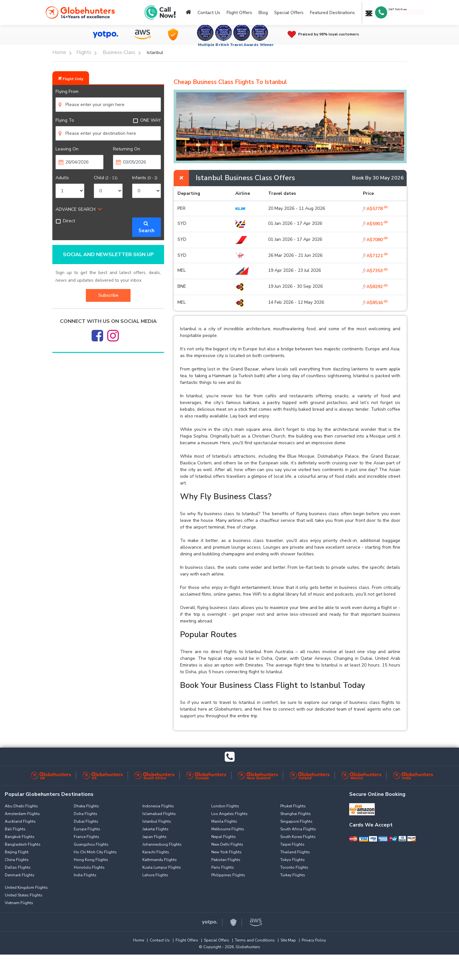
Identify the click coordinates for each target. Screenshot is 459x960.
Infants (144, 178)
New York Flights (226, 852)
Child (105, 178)
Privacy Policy (314, 940)
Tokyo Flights (292, 859)
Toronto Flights (294, 867)
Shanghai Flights (295, 813)
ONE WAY (147, 120)
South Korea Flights (298, 836)
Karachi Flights (155, 852)
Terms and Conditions (255, 940)
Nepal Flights (223, 836)
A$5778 (375, 209)
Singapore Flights (296, 821)
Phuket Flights (293, 806)
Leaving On (67, 149)
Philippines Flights (228, 875)
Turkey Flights (292, 875)
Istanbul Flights (156, 821)
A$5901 (375, 224)
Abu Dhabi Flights (21, 806)
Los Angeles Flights (229, 813)
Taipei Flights (292, 844)
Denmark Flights (19, 875)
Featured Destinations (332, 13)
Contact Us (209, 13)
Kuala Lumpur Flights (161, 867)
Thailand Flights (295, 852)
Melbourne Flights (227, 829)
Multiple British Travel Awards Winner (236, 44)
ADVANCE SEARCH (75, 209)
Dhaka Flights (86, 806)
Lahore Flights (155, 875)
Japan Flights (154, 836)
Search (146, 227)
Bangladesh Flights (23, 844)
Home (138, 940)
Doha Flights (85, 813)
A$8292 (375, 287)
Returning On (126, 149)
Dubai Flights (86, 821)
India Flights (85, 875)
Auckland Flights (20, 821)
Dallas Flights (18, 867)
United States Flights (23, 895)
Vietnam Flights (19, 902)
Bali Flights (15, 829)
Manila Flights (224, 821)
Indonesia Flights (158, 806)
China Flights (17, 859)
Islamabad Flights (159, 813)
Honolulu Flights (89, 867)
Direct (65, 221)
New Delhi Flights (227, 844)
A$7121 (375, 256)
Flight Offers (239, 13)
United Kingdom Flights (26, 887)
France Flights (86, 836)
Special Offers (289, 13)
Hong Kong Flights (91, 859)
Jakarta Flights (155, 829)
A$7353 (375, 271)
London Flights (225, 806)
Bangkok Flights (19, 836)
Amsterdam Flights (22, 813)
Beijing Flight (16, 852)
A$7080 (375, 240)
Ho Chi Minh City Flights (95, 852)
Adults (62, 178)
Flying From (67, 91)
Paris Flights (222, 867)
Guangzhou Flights (91, 844)
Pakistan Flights (225, 859)
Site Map (288, 940)
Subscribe (108, 295)
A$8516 (375, 303)
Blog (263, 13)
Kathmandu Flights (159, 859)
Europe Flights (87, 829)
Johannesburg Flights (162, 844)
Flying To (65, 120)
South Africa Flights (298, 829)
